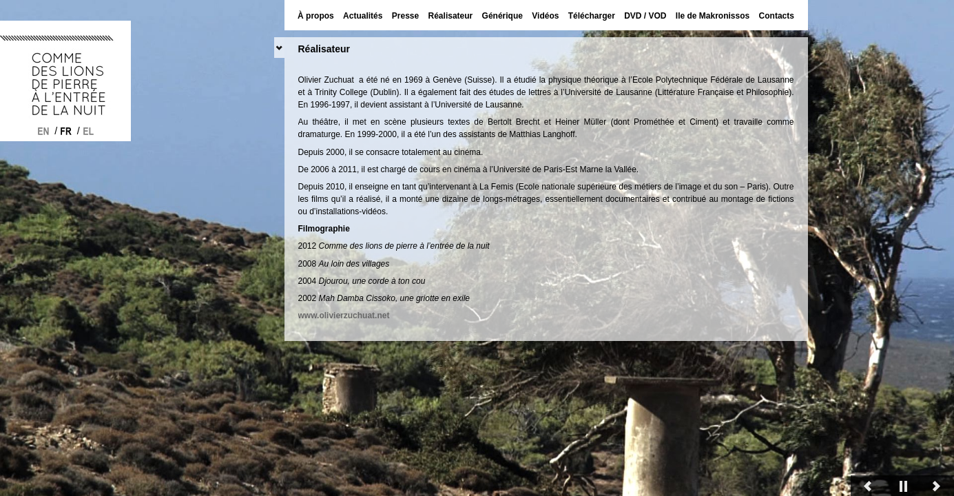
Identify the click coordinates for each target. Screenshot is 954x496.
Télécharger (591, 16)
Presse (405, 16)
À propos (316, 16)
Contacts (776, 16)
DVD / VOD (645, 16)
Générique (502, 16)
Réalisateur (450, 16)
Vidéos (545, 16)
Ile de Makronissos (712, 16)
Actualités (362, 16)
